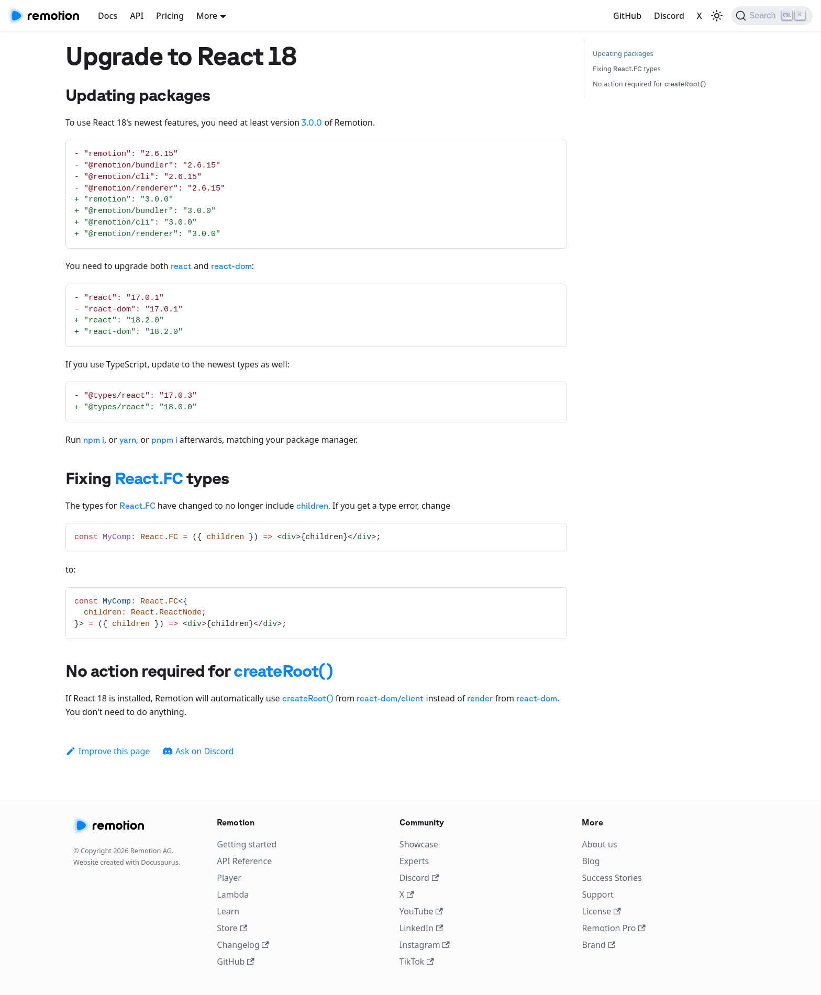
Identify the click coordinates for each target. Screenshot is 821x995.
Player (229, 878)
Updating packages (623, 53)
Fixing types (627, 68)
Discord (669, 15)
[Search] (772, 15)
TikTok (417, 961)
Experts (414, 861)
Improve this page (107, 751)
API (136, 15)
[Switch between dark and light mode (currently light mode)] (716, 15)
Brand (598, 945)
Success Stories (611, 878)
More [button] (206, 15)
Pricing (170, 15)
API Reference (244, 861)
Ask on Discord (198, 751)
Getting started (246, 844)
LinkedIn (421, 928)
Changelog (243, 945)
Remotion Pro (613, 928)
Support (597, 894)
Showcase (419, 844)
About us (599, 844)
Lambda (233, 894)
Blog (591, 861)
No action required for (649, 83)
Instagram (425, 945)
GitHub (627, 15)
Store (232, 928)
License (601, 911)
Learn (228, 911)
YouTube (421, 911)
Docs (107, 15)
